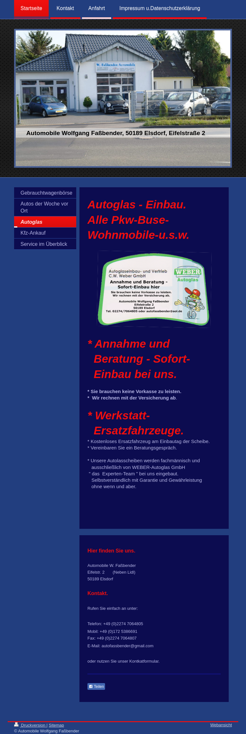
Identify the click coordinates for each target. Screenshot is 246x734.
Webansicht (221, 724)
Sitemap (56, 725)
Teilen (96, 686)
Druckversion (30, 725)
